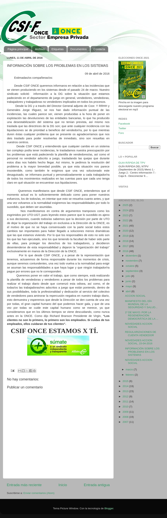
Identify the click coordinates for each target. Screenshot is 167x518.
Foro (121, 133)
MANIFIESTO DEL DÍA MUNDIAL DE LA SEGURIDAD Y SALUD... (141, 304)
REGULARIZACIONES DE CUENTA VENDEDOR (140, 334)
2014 (126, 386)
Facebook (124, 123)
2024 (126, 210)
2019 (126, 235)
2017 (126, 246)
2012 (126, 396)
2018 (126, 241)
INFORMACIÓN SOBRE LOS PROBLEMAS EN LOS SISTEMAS (142, 351)
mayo (129, 286)
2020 (126, 230)
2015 (126, 381)
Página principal (18, 49)
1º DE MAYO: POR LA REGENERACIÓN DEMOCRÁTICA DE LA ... (141, 315)
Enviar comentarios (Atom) (39, 493)
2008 (126, 416)
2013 (126, 391)
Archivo (40, 49)
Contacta (99, 49)
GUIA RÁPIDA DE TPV (131, 162)
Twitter (122, 128)
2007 (126, 421)
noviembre (132, 260)
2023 (126, 215)
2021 (126, 225)
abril (128, 291)
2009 (126, 411)
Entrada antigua (97, 485)
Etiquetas (57, 49)
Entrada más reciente (24, 485)
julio (128, 276)
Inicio (62, 485)
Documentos (78, 49)
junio (129, 281)
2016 (126, 251)
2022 (126, 220)
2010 (126, 406)
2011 (126, 401)
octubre (130, 265)
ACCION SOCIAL (135, 295)
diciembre (132, 255)
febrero (130, 374)
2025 (126, 205)
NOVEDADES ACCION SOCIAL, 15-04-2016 (138, 342)
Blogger (108, 508)
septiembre (132, 270)
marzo (130, 369)
